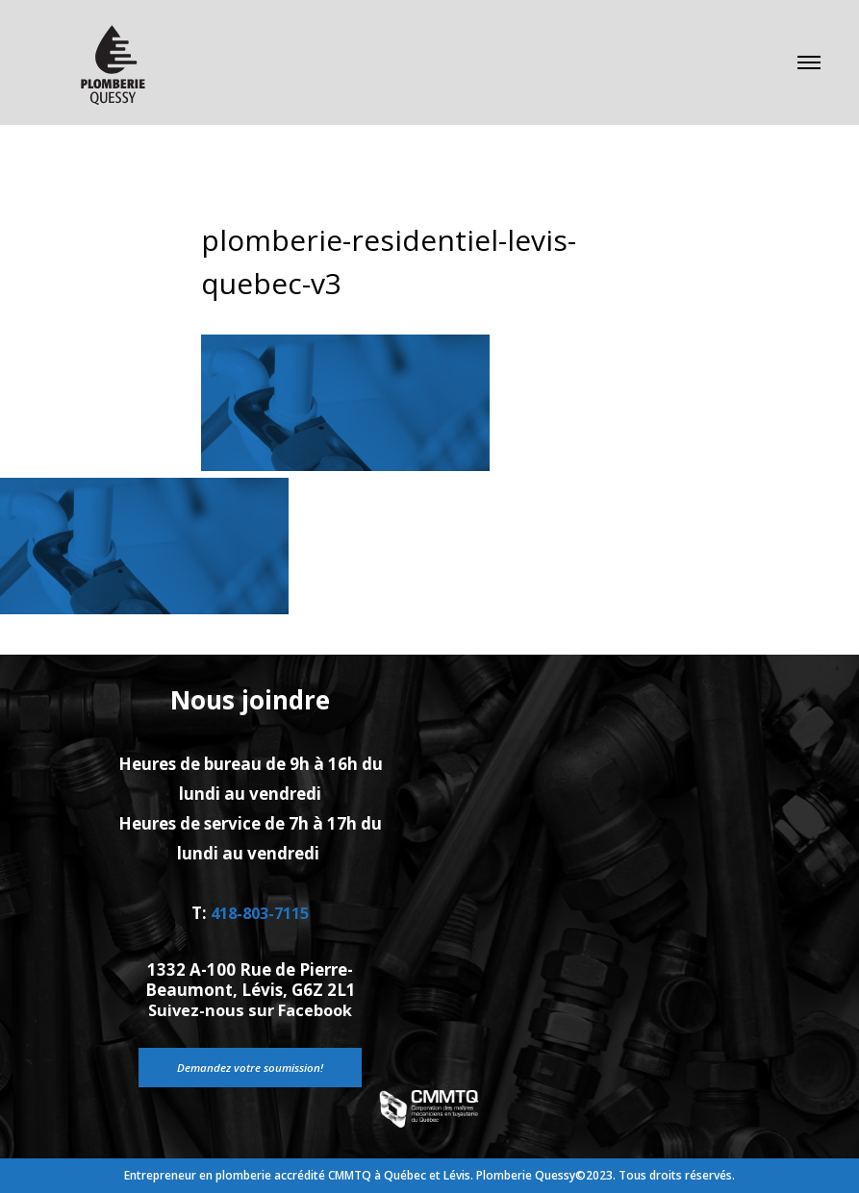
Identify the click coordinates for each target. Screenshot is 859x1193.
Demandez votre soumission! (250, 1065)
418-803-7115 (260, 913)
